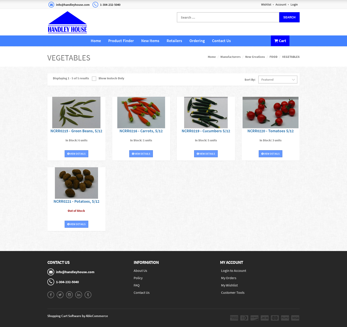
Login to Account (233, 270)
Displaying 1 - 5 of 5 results (71, 78)
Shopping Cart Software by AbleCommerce (77, 316)
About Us (140, 270)
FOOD (274, 57)
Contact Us (221, 40)
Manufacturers (230, 57)
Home (96, 40)
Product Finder (121, 40)
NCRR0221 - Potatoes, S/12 (76, 201)
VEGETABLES (291, 57)
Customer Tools (233, 292)
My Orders (228, 278)
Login (294, 4)
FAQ (137, 285)
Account (281, 4)
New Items (150, 40)
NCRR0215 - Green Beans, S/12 (76, 130)
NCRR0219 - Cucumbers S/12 (206, 130)
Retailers (174, 40)
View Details (76, 153)
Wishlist (266, 4)
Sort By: (250, 80)
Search (289, 17)
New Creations (255, 57)
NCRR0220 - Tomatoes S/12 (270, 130)
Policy (138, 278)
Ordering (197, 40)
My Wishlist (229, 285)
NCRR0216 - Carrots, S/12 (141, 130)
